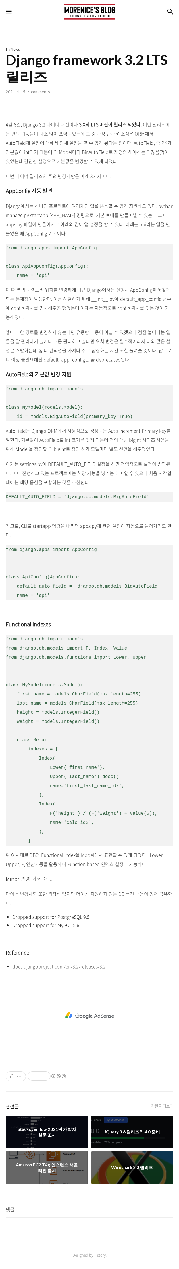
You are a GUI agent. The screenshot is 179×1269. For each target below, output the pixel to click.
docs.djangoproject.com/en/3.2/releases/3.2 (59, 966)
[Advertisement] (89, 1015)
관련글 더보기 (162, 1106)
